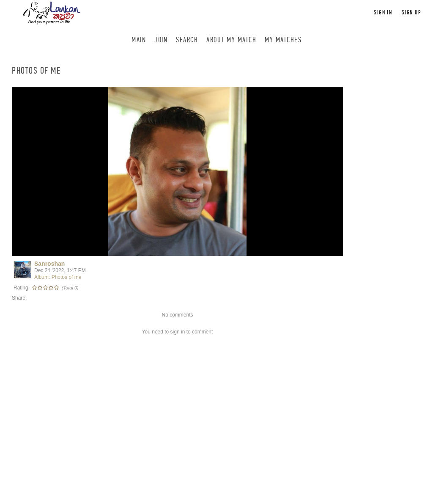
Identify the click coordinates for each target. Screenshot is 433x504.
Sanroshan (49, 263)
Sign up (411, 12)
